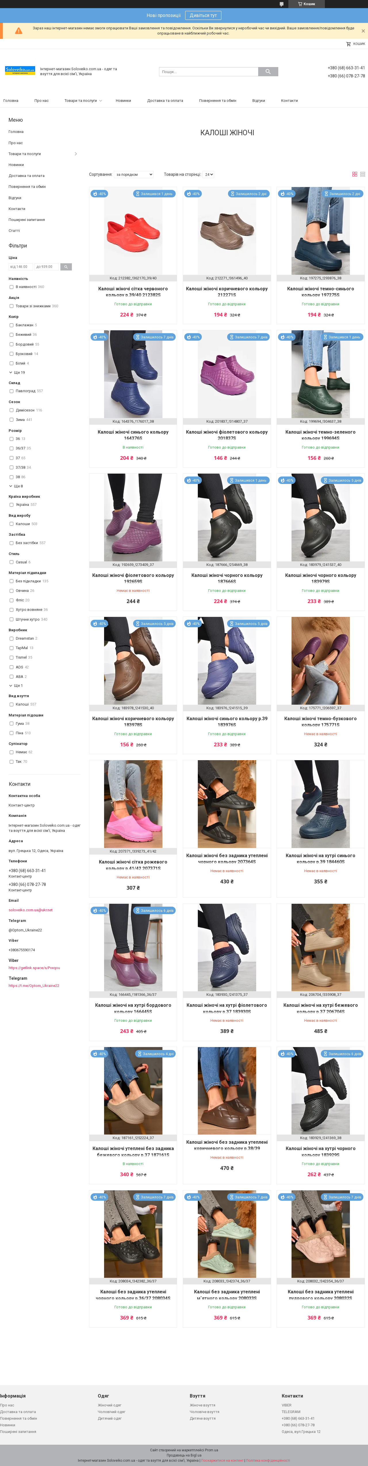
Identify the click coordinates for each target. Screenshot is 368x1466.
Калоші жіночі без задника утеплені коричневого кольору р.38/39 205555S (227, 1148)
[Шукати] (268, 71)
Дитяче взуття (203, 1418)
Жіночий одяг (109, 1405)
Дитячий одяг (110, 1418)
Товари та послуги (81, 100)
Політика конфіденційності (268, 1461)
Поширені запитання (27, 220)
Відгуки (258, 100)
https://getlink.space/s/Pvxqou (34, 968)
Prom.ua (211, 1450)
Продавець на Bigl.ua (184, 1455)
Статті (14, 230)
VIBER (287, 1405)
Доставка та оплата (165, 100)
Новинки (123, 100)
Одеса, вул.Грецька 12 (301, 1431)
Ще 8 (18, 486)
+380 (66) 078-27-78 (298, 1425)
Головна (10, 100)
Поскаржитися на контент (222, 1461)
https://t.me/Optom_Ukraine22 (34, 985)
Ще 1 (18, 685)
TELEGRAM (291, 1412)
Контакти (289, 100)
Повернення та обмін (217, 100)
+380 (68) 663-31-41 (298, 1418)
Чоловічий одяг (111, 1412)
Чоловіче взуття (204, 1412)
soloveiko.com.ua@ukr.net (31, 910)
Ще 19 (19, 372)
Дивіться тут (203, 15)
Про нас (41, 100)
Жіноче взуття (202, 1405)
